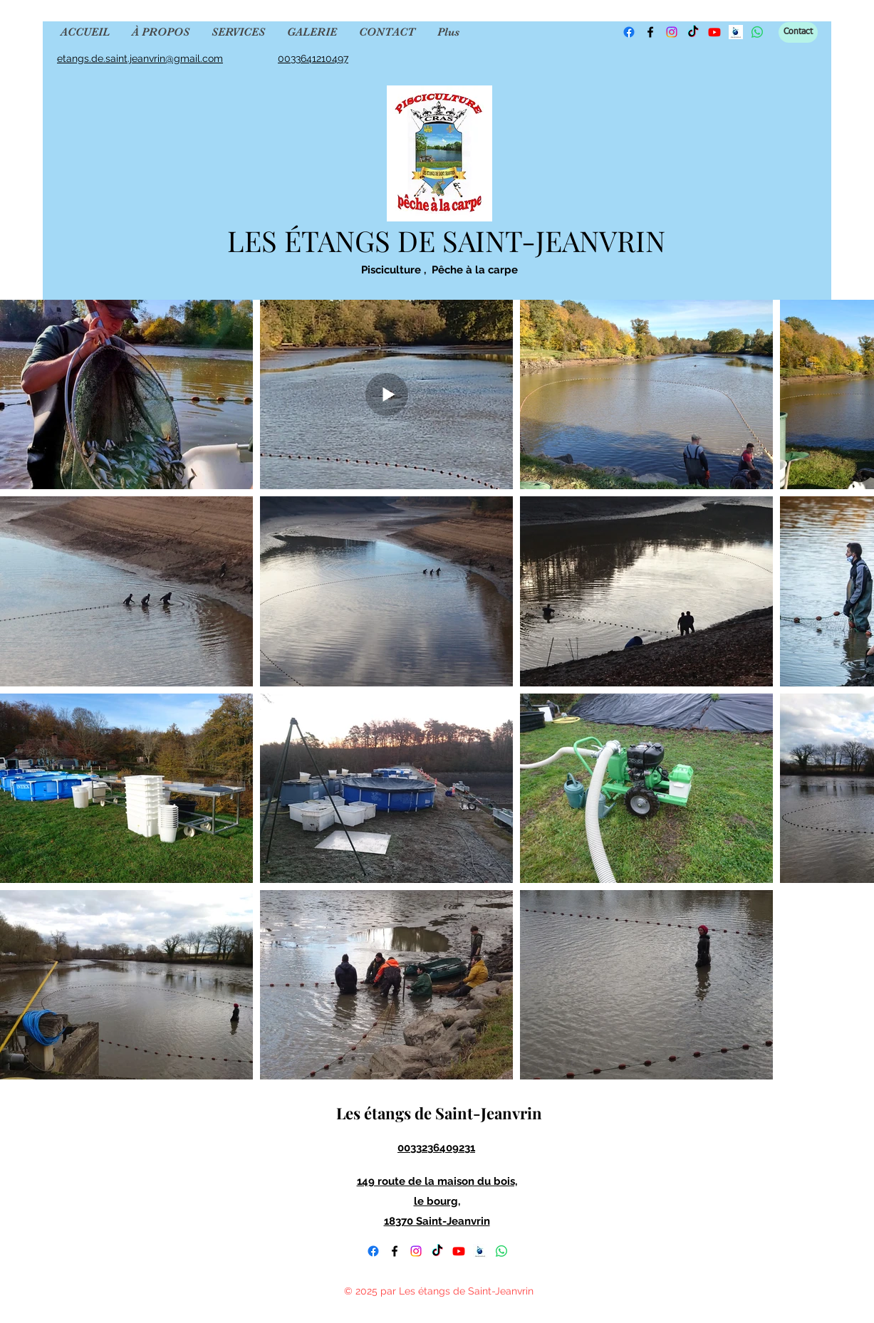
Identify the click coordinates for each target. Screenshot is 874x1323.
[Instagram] (672, 32)
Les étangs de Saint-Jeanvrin (437, 1113)
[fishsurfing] (480, 1251)
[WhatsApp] (501, 1251)
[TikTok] (693, 32)
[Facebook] (629, 32)
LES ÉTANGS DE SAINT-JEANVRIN (442, 240)
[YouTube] (459, 1251)
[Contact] (798, 32)
